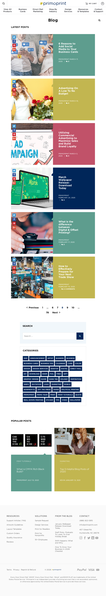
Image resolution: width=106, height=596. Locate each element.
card (70, 363)
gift (65, 374)
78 (47, 312)
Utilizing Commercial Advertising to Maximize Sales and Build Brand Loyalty (68, 139)
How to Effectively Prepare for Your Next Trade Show (66, 272)
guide (43, 379)
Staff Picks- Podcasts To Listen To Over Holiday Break (64, 534)
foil (52, 374)
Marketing (56, 384)
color (78, 363)
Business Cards (31, 363)
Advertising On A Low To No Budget (68, 91)
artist (50, 358)
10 (73, 307)
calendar (60, 363)
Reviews (10, 542)
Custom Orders (13, 533)
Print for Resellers (42, 529)
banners (60, 358)
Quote (78, 395)
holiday (64, 379)
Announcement (37, 358)
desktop (54, 369)
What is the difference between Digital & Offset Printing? (68, 227)
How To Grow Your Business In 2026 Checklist (63, 549)
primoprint (29, 395)
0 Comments (69, 289)
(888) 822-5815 (86, 520)
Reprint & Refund (28, 570)
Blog (53, 20)
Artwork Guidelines (15, 525)
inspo (26, 384)
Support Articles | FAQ (16, 520)
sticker (49, 400)
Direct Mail (75, 369)
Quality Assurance (14, 538)
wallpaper (75, 400)
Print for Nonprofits (39, 534)
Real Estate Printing (33, 400)
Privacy (16, 570)
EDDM (44, 374)
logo (46, 384)
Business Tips (47, 363)
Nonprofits (29, 390)
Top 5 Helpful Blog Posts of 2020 (74, 470)
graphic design (31, 379)
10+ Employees (41, 540)
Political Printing (70, 390)
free (58, 374)
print (52, 395)
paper (56, 390)
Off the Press (44, 390)
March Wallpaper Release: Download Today (65, 183)
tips (57, 400)
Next (55, 312)
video (64, 400)
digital (64, 369)
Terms (9, 570)
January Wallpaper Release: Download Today (63, 526)
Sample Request (42, 520)
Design (27, 369)
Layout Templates (14, 529)
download (34, 374)
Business (70, 358)
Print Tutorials (65, 395)
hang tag (53, 379)
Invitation (36, 384)
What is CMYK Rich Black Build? (30, 470)
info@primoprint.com (88, 525)
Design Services (40, 369)
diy (25, 374)
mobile (67, 384)
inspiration (75, 379)
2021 (25, 358)
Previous (34, 307)
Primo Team (42, 395)
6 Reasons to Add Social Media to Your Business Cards (68, 47)
